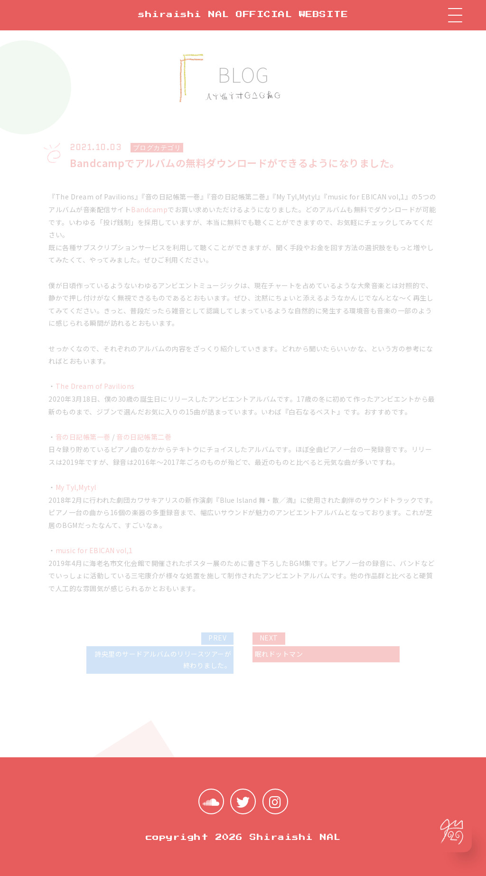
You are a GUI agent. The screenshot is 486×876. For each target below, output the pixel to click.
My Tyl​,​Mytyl (76, 487)
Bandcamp (149, 209)
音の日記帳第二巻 (143, 437)
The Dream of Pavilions (95, 386)
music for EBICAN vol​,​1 (94, 550)
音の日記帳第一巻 (83, 437)
